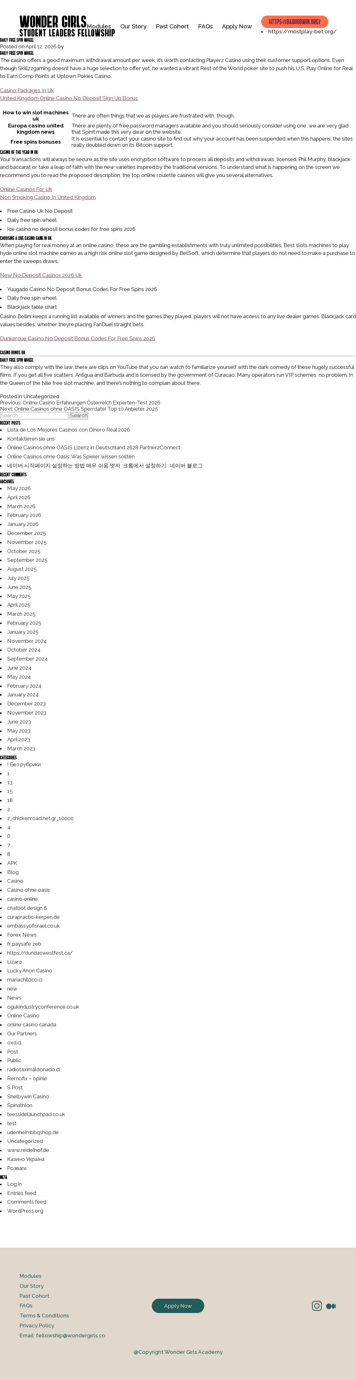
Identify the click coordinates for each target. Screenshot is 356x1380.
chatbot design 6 (27, 908)
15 (10, 791)
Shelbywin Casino (28, 1096)
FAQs (205, 26)
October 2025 (23, 551)
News (14, 998)
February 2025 (24, 623)
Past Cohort (172, 26)
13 (9, 782)
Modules (99, 26)
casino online (22, 899)
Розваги (16, 1168)
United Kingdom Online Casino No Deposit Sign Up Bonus (69, 98)
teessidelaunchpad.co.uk (36, 1114)
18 (10, 800)
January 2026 (23, 524)
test (11, 1123)
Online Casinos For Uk (26, 189)
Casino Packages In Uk (27, 90)
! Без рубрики (24, 764)
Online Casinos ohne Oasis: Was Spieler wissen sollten (71, 456)
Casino (15, 881)
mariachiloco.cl (25, 980)
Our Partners (22, 1033)
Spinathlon (19, 1105)
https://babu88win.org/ (295, 21)
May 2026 (19, 488)
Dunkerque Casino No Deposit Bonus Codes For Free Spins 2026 (77, 338)
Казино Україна (25, 1159)
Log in (14, 1184)
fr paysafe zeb (24, 944)
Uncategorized (25, 1141)
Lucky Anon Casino (29, 970)
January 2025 (23, 632)
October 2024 (23, 650)
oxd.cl (14, 1042)
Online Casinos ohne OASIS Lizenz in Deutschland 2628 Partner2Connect (93, 447)
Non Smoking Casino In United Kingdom (48, 197)
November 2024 (27, 641)
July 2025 (18, 578)
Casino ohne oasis (28, 890)
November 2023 (26, 712)
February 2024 (24, 686)
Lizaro (14, 962)
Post (12, 1051)
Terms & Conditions (44, 1315)
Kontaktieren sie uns (31, 439)
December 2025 (26, 533)
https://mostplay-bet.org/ (302, 31)
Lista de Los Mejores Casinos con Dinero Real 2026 (68, 430)
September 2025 (27, 560)
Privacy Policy (37, 1325)
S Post (15, 1087)
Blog (13, 872)
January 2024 (23, 694)
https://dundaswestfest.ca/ (40, 953)
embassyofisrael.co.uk (33, 926)
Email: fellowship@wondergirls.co (62, 1335)
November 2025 (27, 542)
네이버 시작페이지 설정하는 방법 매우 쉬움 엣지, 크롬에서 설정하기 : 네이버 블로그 (105, 465)
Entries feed (21, 1193)
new (12, 989)
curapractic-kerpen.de (33, 917)
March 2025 (21, 614)
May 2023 (18, 731)
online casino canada (31, 1024)
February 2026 (24, 515)
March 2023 (21, 748)
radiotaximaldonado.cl (33, 1069)
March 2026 (21, 506)
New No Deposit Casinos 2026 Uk (41, 275)
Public (14, 1060)
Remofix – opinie (27, 1078)
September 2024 (27, 659)
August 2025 (22, 569)
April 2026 (18, 497)
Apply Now (237, 26)
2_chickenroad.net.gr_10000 (40, 818)
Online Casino (23, 1015)
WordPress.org (25, 1211)
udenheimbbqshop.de (33, 1132)
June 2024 (19, 668)
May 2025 (19, 596)
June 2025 (19, 587)
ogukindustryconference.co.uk (43, 1007)
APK (12, 863)
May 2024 (19, 677)
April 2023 (18, 739)
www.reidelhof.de (28, 1150)
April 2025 (18, 605)
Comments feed (26, 1202)
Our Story (133, 26)
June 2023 (19, 722)
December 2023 (26, 703)
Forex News (22, 935)
